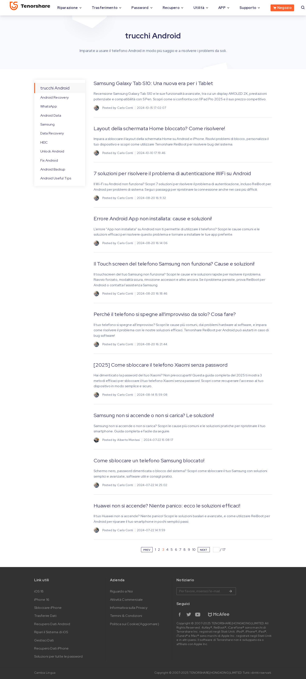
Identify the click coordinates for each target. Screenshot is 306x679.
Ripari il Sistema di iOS (51, 632)
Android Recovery (54, 97)
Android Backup (52, 169)
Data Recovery (52, 133)
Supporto (248, 8)
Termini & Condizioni (126, 615)
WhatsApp (48, 106)
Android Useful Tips (55, 178)
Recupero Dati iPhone (51, 648)
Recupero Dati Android (52, 624)
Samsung (47, 124)
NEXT (203, 550)
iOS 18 (39, 591)
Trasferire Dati (45, 615)
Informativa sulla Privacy (129, 607)
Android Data (50, 115)
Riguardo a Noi (121, 591)
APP (222, 8)
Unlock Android (52, 151)
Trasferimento (104, 8)
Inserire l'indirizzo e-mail (206, 591)
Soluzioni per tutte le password (58, 656)
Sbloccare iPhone (48, 607)
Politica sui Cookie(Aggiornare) (134, 624)
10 (194, 549)
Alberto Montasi (128, 440)
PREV (146, 550)
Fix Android (49, 160)
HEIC (44, 142)
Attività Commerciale (126, 599)
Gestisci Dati (44, 640)
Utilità (198, 8)
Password (139, 8)
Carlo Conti (125, 108)
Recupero (171, 8)
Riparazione (67, 8)
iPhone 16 (41, 599)
